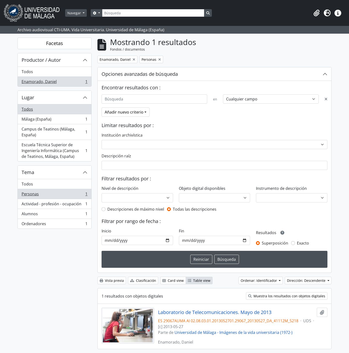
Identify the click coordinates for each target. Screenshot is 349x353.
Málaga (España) (54, 120)
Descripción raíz (116, 156)
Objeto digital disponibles (202, 188)
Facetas (54, 43)
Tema (28, 172)
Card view (173, 280)
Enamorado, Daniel (54, 82)
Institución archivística (122, 135)
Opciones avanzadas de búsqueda (140, 74)
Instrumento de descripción (281, 188)
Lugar (28, 97)
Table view (199, 280)
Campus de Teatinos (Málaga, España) (54, 132)
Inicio (106, 231)
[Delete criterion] (326, 99)
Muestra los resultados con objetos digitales (286, 296)
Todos (27, 71)
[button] (316, 13)
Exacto (303, 243)
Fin (181, 231)
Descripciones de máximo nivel (135, 209)
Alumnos (54, 215)
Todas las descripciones (194, 209)
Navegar (74, 13)
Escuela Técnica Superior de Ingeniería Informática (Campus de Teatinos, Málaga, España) (54, 150)
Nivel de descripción (120, 188)
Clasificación (143, 280)
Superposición (275, 243)
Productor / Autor (41, 60)
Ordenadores (54, 225)
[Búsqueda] (153, 13)
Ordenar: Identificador (259, 280)
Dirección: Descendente (306, 280)
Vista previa (112, 280)
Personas (54, 195)
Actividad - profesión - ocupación (54, 205)
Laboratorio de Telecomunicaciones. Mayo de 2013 (214, 312)
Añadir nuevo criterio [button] (124, 112)
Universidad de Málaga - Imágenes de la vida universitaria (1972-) (233, 332)
